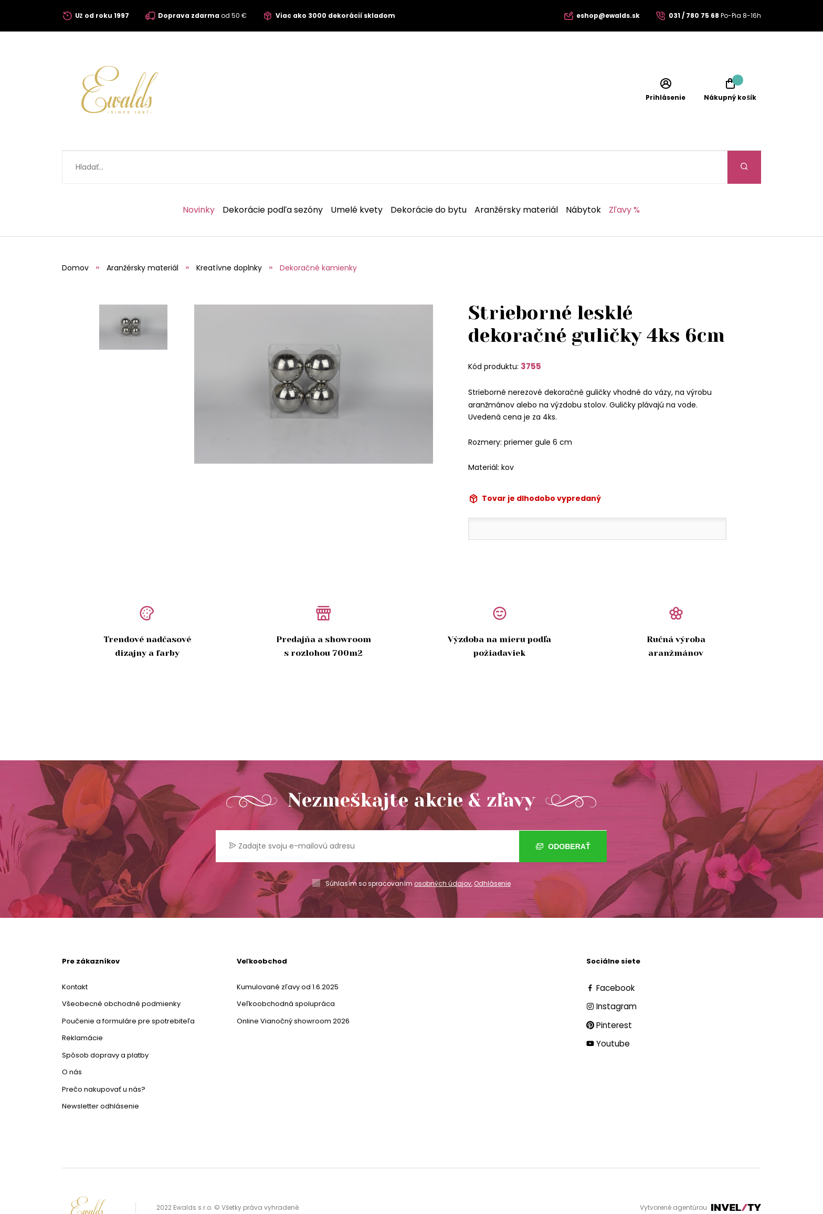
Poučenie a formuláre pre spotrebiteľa (128, 988)
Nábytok (583, 177)
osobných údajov (442, 850)
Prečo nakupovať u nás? (103, 1056)
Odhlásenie (492, 850)
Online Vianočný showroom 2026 (293, 988)
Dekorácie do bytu (429, 177)
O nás (72, 1039)
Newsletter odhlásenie (100, 1073)
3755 (531, 333)
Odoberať (563, 813)
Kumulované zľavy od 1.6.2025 (288, 954)
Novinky (199, 177)
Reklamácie (82, 1005)
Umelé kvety (357, 177)
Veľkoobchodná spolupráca (286, 971)
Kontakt (75, 954)
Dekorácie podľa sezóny (273, 177)
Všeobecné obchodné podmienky (121, 971)
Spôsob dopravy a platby (105, 1022)
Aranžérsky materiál (516, 177)
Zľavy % (624, 177)
